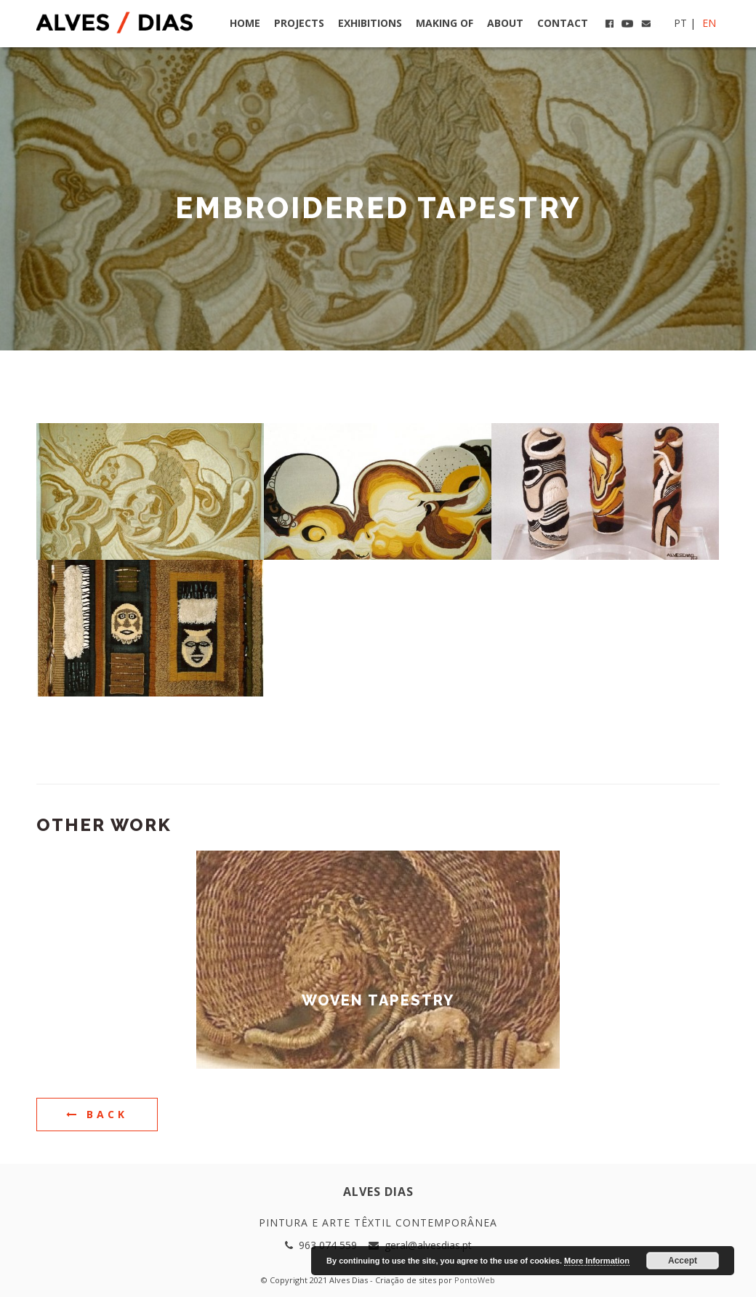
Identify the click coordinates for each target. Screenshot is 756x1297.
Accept (682, 1261)
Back (97, 1114)
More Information (597, 1260)
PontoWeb (474, 1279)
